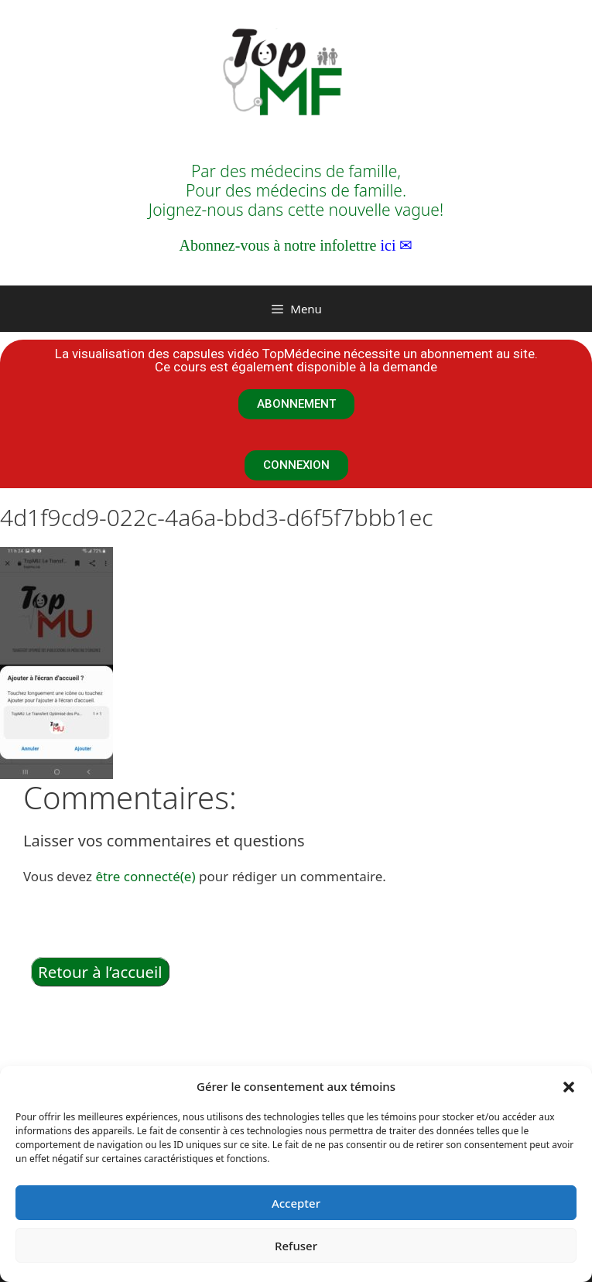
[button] (569, 1086)
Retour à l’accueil (100, 972)
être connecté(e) (145, 876)
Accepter (296, 1203)
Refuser (296, 1245)
